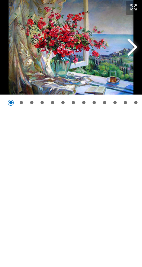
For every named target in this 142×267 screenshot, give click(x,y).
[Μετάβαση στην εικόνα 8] (84, 103)
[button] (133, 8)
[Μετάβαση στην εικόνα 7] (73, 103)
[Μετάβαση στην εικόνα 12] (125, 103)
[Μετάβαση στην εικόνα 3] (32, 103)
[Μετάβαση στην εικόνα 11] (115, 103)
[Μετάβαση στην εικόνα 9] (94, 103)
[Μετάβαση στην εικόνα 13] (136, 103)
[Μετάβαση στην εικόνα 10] (104, 103)
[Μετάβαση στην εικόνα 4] (42, 103)
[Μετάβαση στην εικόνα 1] (11, 103)
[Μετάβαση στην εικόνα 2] (21, 103)
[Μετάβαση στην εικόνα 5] (52, 103)
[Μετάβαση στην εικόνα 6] (63, 103)
